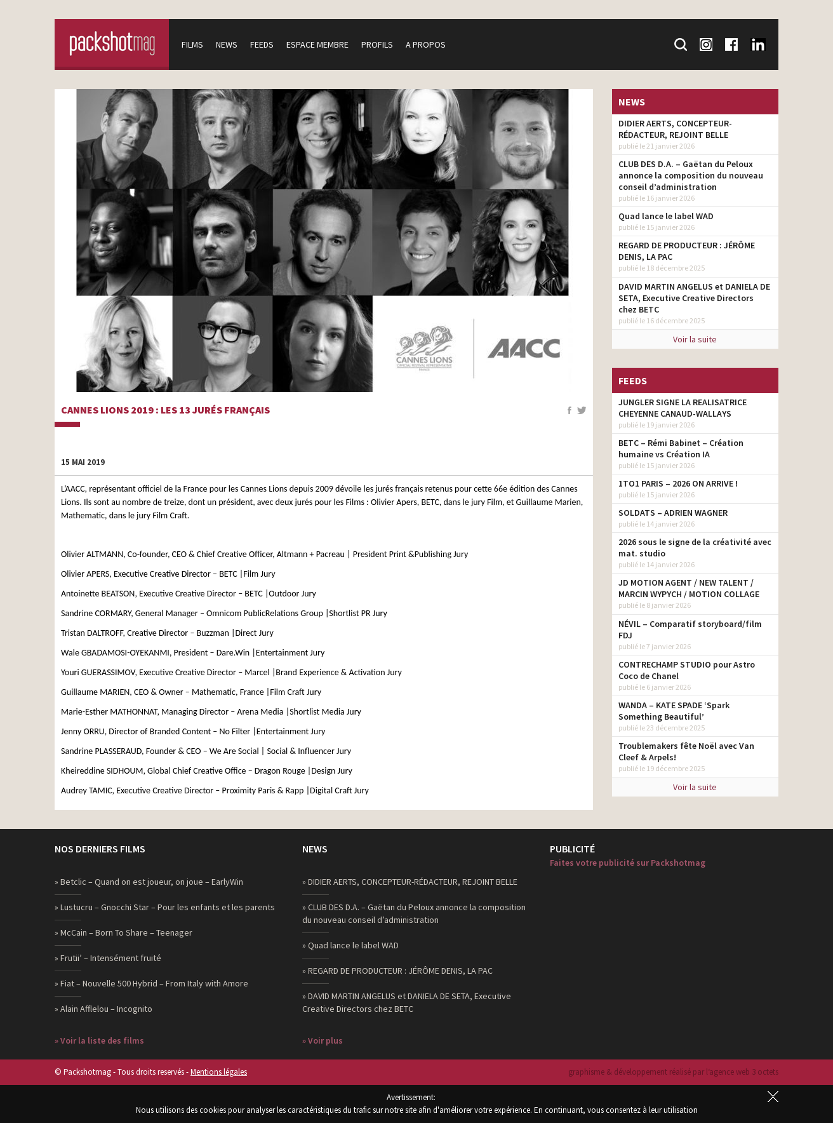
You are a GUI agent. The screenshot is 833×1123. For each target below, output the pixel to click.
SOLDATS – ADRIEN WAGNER (673, 512)
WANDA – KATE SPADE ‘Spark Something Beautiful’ (674, 710)
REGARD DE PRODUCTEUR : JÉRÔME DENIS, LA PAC (686, 250)
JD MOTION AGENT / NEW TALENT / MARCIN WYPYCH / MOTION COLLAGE (688, 588)
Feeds (262, 44)
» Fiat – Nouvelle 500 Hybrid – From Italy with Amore (151, 983)
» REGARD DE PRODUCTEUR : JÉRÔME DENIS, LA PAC (397, 970)
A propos (426, 44)
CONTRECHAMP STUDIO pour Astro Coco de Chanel (686, 670)
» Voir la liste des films (99, 1040)
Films (192, 44)
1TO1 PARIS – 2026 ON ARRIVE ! (678, 483)
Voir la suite (695, 339)
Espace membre (317, 44)
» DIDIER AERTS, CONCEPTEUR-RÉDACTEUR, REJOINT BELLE (409, 881)
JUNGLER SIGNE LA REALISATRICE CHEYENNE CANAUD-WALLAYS (682, 407)
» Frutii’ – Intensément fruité (108, 958)
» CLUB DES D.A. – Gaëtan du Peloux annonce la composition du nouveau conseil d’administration (414, 913)
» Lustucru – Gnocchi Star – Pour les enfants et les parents (165, 907)
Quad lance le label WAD (666, 216)
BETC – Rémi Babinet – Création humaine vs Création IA (680, 448)
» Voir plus (322, 1040)
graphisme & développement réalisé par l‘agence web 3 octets (673, 1071)
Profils (377, 44)
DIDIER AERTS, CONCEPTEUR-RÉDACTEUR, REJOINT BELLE (675, 129)
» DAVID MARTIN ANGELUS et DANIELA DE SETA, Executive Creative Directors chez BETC (406, 1002)
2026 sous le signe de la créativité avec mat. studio (694, 547)
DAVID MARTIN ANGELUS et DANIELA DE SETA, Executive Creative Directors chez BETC (694, 298)
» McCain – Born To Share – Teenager (123, 932)
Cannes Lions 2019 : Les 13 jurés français (165, 410)
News (226, 44)
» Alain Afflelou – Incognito (103, 1008)
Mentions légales (218, 1071)
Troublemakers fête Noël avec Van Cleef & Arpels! (686, 751)
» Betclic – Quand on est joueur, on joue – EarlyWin (149, 881)
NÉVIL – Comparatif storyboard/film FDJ (690, 629)
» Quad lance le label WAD (350, 945)
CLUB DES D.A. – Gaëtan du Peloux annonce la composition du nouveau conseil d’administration (690, 175)
